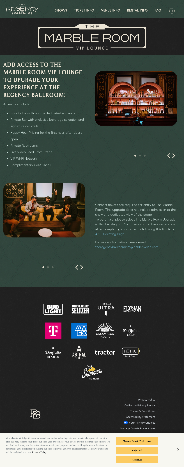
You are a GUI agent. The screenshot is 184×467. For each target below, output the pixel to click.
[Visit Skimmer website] (92, 374)
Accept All (137, 462)
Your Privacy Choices (142, 422)
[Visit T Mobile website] (53, 331)
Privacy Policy (146, 399)
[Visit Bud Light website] (53, 309)
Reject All (137, 452)
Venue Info (110, 10)
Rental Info (137, 10)
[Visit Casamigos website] (105, 331)
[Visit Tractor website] (105, 352)
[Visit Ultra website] (107, 309)
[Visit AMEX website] (79, 331)
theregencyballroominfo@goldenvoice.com (126, 247)
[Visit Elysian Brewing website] (132, 309)
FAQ (158, 10)
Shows (61, 10)
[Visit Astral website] (79, 352)
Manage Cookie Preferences (137, 428)
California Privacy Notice (140, 405)
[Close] (178, 452)
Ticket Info (84, 10)
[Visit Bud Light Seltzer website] (81, 309)
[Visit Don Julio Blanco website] (53, 352)
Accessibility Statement (140, 417)
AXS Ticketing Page (110, 234)
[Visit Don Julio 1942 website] (131, 331)
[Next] (173, 157)
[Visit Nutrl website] (131, 352)
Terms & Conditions (142, 411)
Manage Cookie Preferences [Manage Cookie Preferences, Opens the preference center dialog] (137, 443)
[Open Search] (172, 11)
